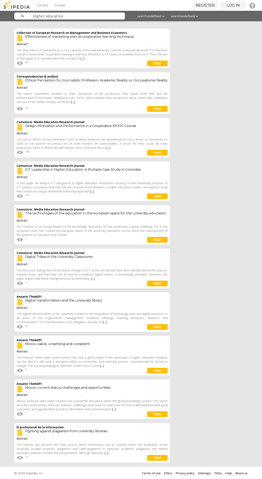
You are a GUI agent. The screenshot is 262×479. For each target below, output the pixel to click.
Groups (60, 5)
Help (228, 473)
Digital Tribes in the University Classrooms (59, 257)
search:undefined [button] (151, 16)
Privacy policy (185, 473)
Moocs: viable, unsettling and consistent (57, 344)
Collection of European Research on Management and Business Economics (72, 33)
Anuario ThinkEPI (29, 296)
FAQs (218, 473)
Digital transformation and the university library (63, 300)
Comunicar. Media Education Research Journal (50, 122)
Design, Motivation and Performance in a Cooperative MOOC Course (80, 126)
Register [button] (205, 5)
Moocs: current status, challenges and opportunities (68, 388)
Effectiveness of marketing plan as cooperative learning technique (79, 37)
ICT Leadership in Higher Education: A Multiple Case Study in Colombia (83, 169)
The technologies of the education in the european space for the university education (95, 213)
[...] (82, 58)
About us (241, 473)
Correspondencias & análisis (37, 76)
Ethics (168, 473)
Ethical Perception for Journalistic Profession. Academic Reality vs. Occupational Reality (96, 80)
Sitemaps (204, 473)
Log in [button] (233, 5)
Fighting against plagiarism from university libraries (66, 431)
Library (42, 5)
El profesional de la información (40, 427)
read (157, 63)
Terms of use (151, 473)
